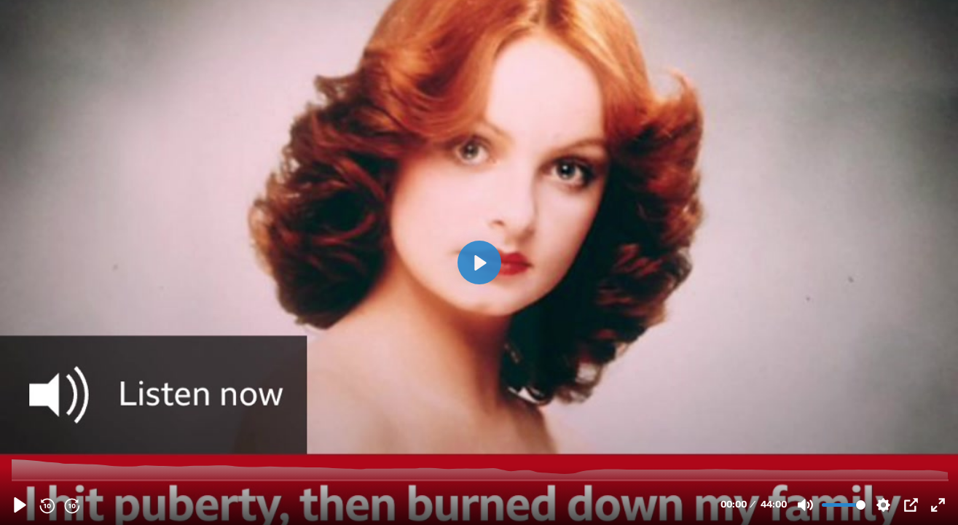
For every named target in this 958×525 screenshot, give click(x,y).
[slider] (480, 479)
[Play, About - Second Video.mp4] (20, 505)
